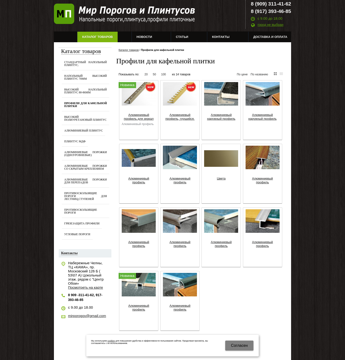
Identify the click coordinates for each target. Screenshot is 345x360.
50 (154, 74)
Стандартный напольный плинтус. (85, 63)
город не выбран (270, 25)
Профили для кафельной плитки (85, 105)
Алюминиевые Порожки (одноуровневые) (85, 153)
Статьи (182, 37)
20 (146, 74)
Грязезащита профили (81, 223)
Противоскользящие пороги (80, 211)
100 (163, 74)
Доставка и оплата (270, 37)
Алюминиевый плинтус (83, 130)
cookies (111, 341)
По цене (242, 74)
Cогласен (239, 345)
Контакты (221, 37)
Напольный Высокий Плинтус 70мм (85, 77)
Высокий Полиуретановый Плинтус (85, 118)
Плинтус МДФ (75, 141)
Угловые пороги (77, 234)
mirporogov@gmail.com (87, 316)
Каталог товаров (97, 37)
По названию (259, 74)
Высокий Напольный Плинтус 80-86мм (85, 91)
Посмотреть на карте (85, 287)
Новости (144, 37)
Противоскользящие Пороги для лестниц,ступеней (85, 196)
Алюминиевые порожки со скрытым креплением (85, 167)
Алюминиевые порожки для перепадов (85, 181)
